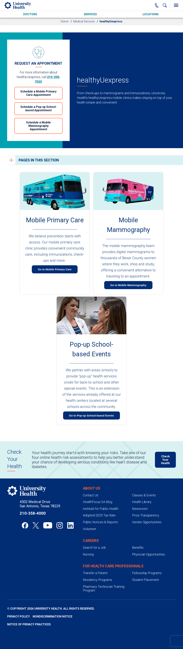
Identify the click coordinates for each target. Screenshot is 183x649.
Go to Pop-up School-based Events (91, 415)
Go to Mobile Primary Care (54, 269)
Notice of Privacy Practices (29, 624)
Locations (151, 14)
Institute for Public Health (100, 509)
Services (90, 14)
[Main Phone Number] (156, 5)
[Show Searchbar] (164, 5)
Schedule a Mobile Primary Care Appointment (38, 93)
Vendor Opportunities (147, 522)
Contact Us (90, 495)
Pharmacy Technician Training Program (103, 588)
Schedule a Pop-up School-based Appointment (38, 108)
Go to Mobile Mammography (128, 285)
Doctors (30, 14)
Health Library (142, 502)
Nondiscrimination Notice (52, 616)
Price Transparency (145, 515)
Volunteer (89, 529)
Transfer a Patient (95, 573)
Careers (91, 540)
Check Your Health (165, 460)
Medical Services (84, 21)
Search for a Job (94, 547)
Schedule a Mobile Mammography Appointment (38, 126)
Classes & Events (144, 495)
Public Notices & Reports (100, 522)
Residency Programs (97, 580)
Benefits (138, 547)
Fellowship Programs (147, 573)
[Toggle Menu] (176, 5)
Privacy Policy (18, 616)
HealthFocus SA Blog (97, 502)
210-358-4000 (33, 513)
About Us (91, 488)
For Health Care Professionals (113, 566)
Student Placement (145, 580)
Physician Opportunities (148, 554)
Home (64, 21)
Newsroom (140, 509)
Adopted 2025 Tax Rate (99, 515)
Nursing (88, 554)
